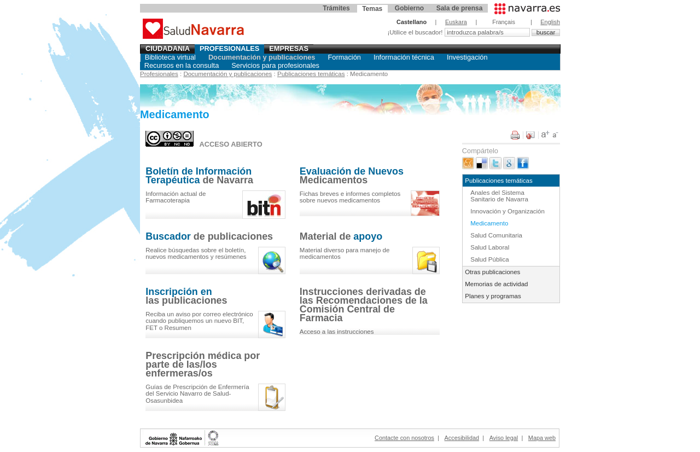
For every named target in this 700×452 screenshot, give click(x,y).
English (550, 22)
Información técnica (404, 57)
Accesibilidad (462, 437)
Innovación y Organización (507, 211)
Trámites (336, 8)
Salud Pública (489, 259)
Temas (372, 9)
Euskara (456, 22)
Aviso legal (503, 437)
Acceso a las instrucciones (337, 331)
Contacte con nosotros (404, 437)
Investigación (467, 57)
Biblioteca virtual (170, 57)
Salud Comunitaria (496, 235)
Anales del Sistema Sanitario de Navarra (499, 196)
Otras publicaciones (492, 272)
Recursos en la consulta (181, 65)
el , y (195, 253)
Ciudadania (167, 48)
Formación (344, 57)
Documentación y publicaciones (262, 57)
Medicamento (489, 223)
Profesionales (230, 48)
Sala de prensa (459, 8)
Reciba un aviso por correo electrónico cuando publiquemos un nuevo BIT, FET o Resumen (199, 321)
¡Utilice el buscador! (415, 32)
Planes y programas (493, 296)
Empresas (288, 48)
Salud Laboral (489, 247)
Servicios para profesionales (275, 65)
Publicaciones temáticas (311, 74)
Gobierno (409, 8)
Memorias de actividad (496, 284)
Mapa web (542, 437)
